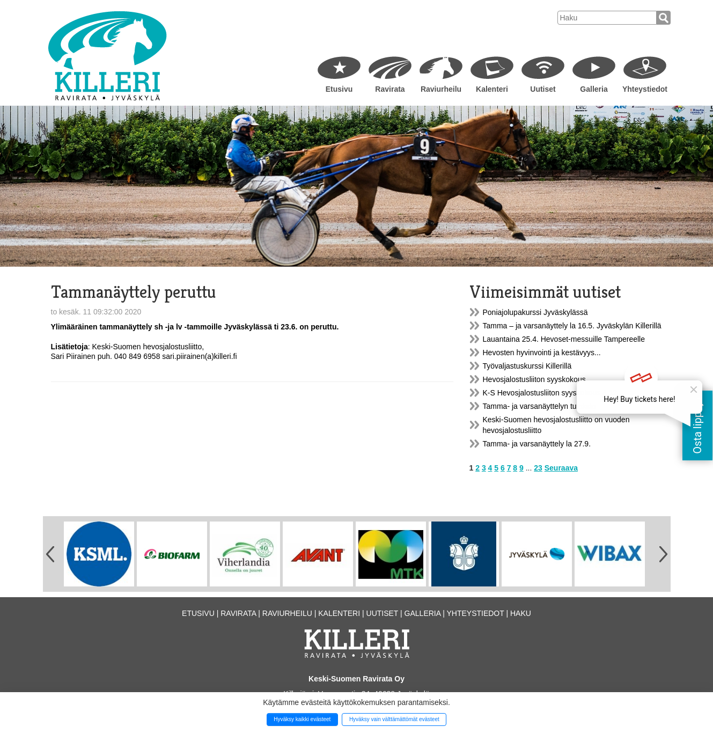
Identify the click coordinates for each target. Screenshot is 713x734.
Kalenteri (492, 89)
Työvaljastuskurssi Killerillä (527, 366)
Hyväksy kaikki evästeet (302, 719)
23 (538, 468)
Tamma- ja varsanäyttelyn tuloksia (539, 406)
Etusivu (339, 89)
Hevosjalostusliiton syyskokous (534, 379)
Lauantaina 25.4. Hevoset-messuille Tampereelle (564, 339)
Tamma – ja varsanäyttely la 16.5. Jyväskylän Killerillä (572, 325)
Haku (520, 613)
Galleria (593, 89)
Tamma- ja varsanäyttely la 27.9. (537, 443)
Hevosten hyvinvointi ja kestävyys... (542, 352)
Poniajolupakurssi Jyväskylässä (535, 312)
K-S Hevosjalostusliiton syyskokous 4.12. (551, 392)
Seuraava (561, 468)
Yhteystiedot (644, 89)
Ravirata (390, 89)
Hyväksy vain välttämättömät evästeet (394, 719)
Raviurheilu (441, 89)
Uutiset (542, 89)
